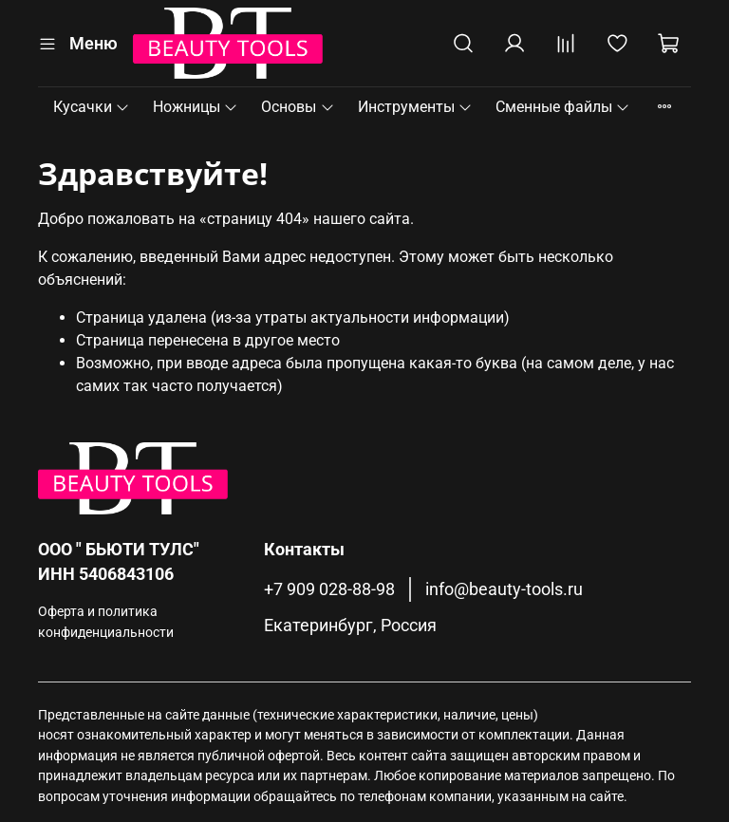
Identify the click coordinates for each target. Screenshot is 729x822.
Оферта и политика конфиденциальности (106, 622)
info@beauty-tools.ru (504, 589)
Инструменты (415, 107)
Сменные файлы (562, 107)
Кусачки (91, 107)
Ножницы (195, 107)
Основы (297, 107)
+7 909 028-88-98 (329, 589)
